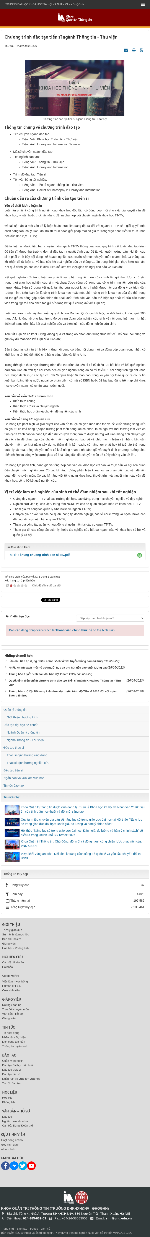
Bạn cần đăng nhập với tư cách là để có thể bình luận (62, 630)
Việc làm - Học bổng (15, 981)
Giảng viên (9, 943)
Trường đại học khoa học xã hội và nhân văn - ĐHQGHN (44, 4)
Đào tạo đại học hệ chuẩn (20, 725)
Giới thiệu (11, 924)
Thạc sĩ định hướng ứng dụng (27, 755)
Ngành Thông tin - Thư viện (25, 740)
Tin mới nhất (11, 797)
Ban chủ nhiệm (11, 939)
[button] (140, 555)
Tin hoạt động (11, 1032)
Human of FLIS (11, 985)
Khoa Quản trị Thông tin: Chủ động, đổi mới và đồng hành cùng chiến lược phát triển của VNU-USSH (81, 843)
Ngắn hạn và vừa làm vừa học (23, 778)
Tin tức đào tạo (13, 785)
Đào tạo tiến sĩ (13, 770)
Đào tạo (9, 1055)
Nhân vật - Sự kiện (14, 1037)
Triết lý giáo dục (12, 930)
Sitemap (22, 1228)
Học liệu (9, 1092)
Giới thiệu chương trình (22, 717)
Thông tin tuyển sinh (15, 1046)
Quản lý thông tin (14, 709)
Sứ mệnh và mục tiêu (15, 934)
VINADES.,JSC (122, 1232)
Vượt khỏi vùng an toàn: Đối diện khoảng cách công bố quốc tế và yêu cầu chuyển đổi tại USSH (81, 856)
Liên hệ (45, 1228)
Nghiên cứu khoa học (15, 1121)
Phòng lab (8, 1102)
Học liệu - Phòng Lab (15, 948)
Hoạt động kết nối (12, 1140)
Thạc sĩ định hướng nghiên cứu (28, 763)
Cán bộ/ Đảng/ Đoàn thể (17, 1125)
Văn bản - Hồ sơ (12, 1013)
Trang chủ (7, 1228)
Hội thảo (7, 967)
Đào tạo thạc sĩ (13, 747)
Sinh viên (10, 975)
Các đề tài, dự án (13, 962)
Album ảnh (8, 1149)
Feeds (34, 1228)
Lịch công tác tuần (13, 1041)
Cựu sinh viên (11, 990)
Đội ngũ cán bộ (11, 1004)
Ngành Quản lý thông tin (23, 732)
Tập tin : (39, 555)
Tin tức (8, 1027)
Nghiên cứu (12, 956)
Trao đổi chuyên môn (15, 1009)
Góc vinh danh (10, 1144)
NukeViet (93, 1232)
